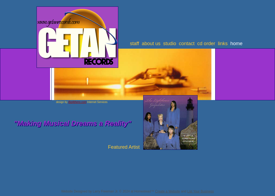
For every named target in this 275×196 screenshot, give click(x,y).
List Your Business (200, 191)
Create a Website (167, 191)
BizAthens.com (77, 102)
